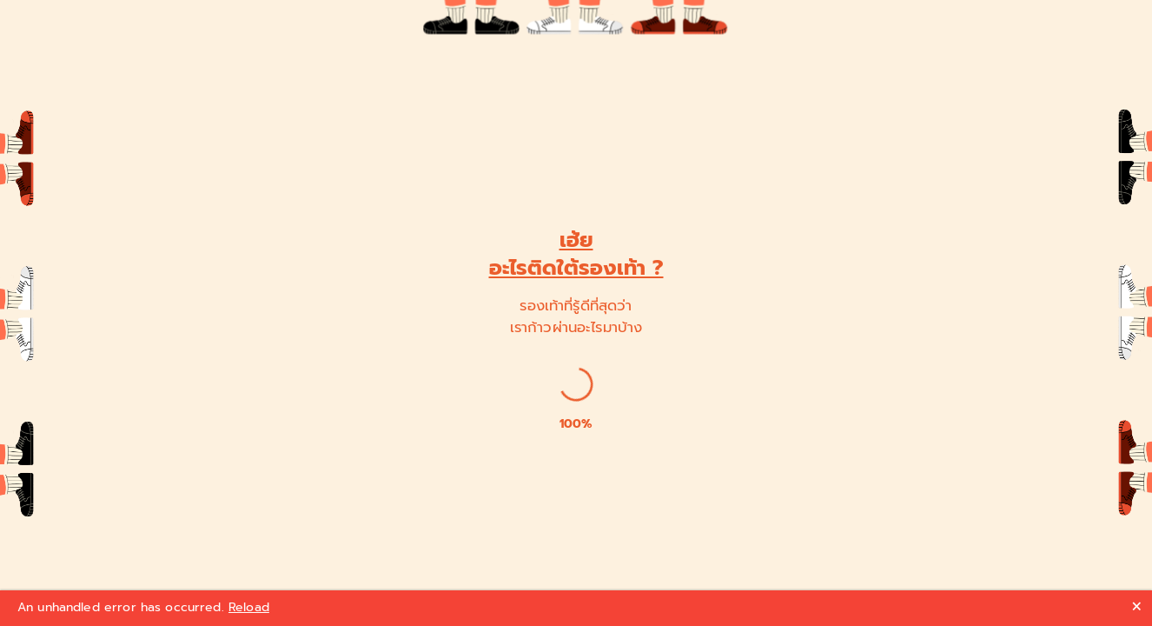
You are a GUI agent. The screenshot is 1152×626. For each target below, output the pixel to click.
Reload (248, 607)
